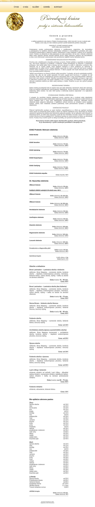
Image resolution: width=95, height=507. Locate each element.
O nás (25, 7)
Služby (35, 7)
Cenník (46, 7)
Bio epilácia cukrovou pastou (41, 399)
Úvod (16, 7)
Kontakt (58, 7)
